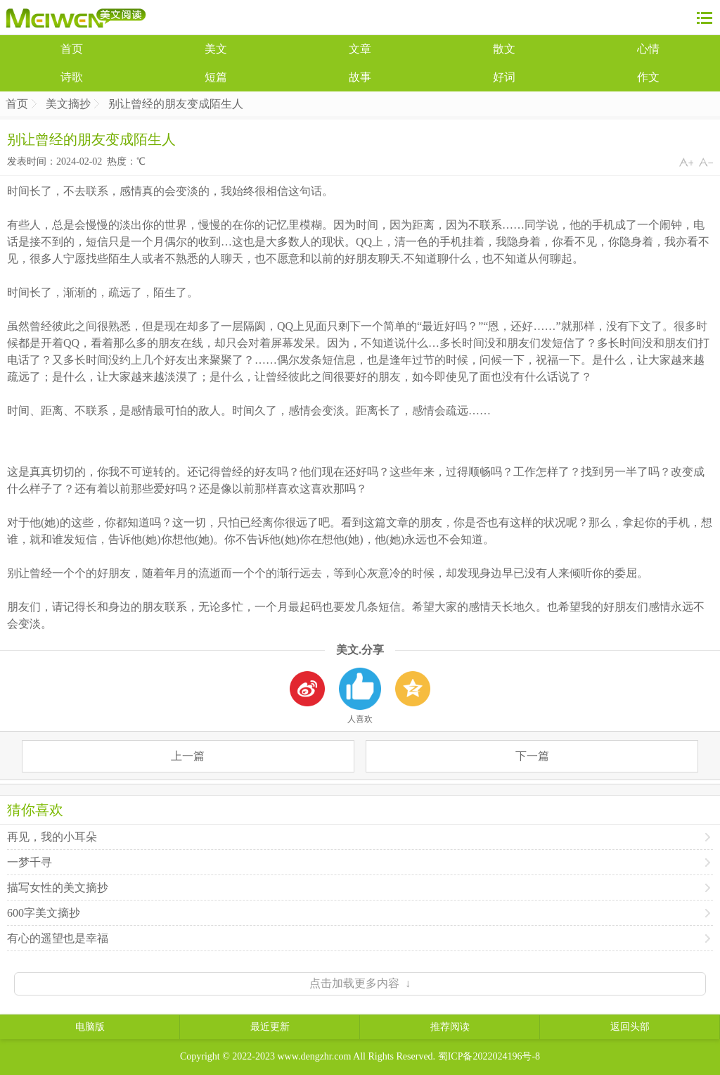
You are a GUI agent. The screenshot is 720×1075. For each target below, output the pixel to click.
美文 (216, 49)
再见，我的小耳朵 (52, 837)
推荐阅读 (450, 1027)
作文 (648, 77)
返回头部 (630, 1027)
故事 (360, 77)
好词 (504, 77)
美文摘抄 (68, 104)
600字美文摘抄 (43, 913)
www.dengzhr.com (315, 1056)
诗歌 (71, 77)
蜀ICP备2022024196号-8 (489, 1056)
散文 (504, 49)
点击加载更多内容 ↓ (360, 983)
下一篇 (532, 756)
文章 (360, 49)
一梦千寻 (29, 862)
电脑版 (90, 1027)
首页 (71, 49)
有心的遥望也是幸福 (57, 938)
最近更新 (270, 1027)
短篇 (216, 77)
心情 (648, 49)
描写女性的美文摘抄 (57, 887)
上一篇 (188, 756)
